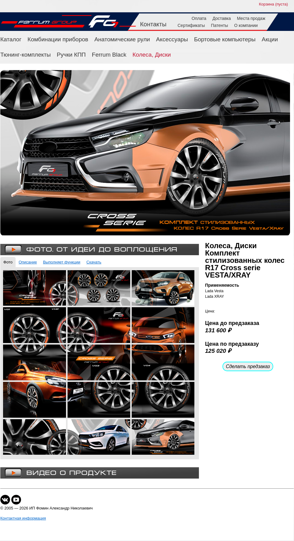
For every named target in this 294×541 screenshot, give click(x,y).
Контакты (153, 24)
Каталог (10, 39)
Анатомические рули (122, 39)
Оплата (199, 18)
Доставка (221, 18)
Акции (270, 39)
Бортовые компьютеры (224, 39)
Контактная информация (23, 518)
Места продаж (251, 18)
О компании (246, 25)
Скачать (93, 262)
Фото (8, 262)
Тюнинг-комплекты (25, 54)
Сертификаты (191, 25)
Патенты (219, 25)
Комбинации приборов (58, 39)
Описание (28, 262)
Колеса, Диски (152, 54)
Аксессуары (172, 39)
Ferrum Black (109, 54)
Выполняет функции (61, 262)
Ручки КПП (71, 54)
